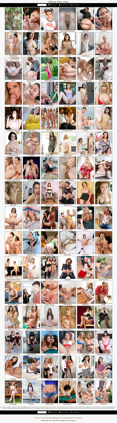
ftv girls (67, 105)
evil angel (13, 404)
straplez (49, 379)
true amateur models (67, 31)
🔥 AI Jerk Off (63, 5)
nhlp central (103, 80)
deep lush (67, 254)
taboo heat (85, 354)
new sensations (67, 130)
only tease (103, 329)
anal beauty (67, 304)
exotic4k (67, 55)
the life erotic (31, 354)
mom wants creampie (103, 354)
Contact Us (73, 421)
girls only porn (13, 329)
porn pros (85, 304)
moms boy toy (49, 180)
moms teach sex (31, 304)
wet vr (31, 404)
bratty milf (49, 404)
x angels (103, 404)
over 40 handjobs (103, 55)
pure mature (67, 155)
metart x (67, 354)
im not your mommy (13, 354)
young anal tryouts (13, 180)
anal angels (67, 80)
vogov (85, 130)
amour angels (49, 31)
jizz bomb (13, 205)
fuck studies (49, 105)
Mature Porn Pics (67, 418)
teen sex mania (103, 279)
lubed (13, 230)
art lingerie (49, 205)
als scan (49, 130)
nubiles (103, 130)
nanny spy (85, 254)
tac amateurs (31, 55)
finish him (31, 31)
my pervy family (67, 230)
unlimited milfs (85, 180)
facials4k (103, 31)
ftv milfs (31, 155)
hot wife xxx (49, 230)
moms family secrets (13, 279)
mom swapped (49, 279)
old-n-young (31, 80)
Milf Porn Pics (55, 418)
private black (103, 180)
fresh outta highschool (85, 379)
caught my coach (31, 205)
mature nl (13, 31)
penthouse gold (13, 304)
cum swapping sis (103, 254)
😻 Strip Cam (52, 5)
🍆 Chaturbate (74, 5)
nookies (13, 379)
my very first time (85, 80)
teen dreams (49, 55)
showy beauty (49, 80)
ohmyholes (67, 205)
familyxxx (49, 155)
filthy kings (13, 254)
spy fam (31, 105)
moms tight (31, 130)
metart (31, 279)
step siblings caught (85, 404)
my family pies (31, 329)
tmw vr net (85, 279)
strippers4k (31, 180)
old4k (103, 304)
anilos (103, 105)
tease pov (13, 105)
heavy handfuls (67, 329)
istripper (67, 279)
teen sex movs (13, 155)
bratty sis (103, 379)
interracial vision (85, 205)
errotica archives (67, 180)
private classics (31, 379)
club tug (85, 230)
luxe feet (85, 329)
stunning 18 (85, 55)
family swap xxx (67, 379)
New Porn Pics (78, 418)
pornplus (85, 105)
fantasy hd (49, 329)
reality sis (49, 354)
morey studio (49, 304)
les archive (67, 404)
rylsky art (103, 205)
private (31, 230)
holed (13, 80)
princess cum (31, 254)
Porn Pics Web (48, 418)
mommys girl (49, 254)
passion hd (13, 55)
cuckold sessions (85, 155)
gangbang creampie (13, 130)
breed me (85, 31)
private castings (103, 155)
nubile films (103, 230)
